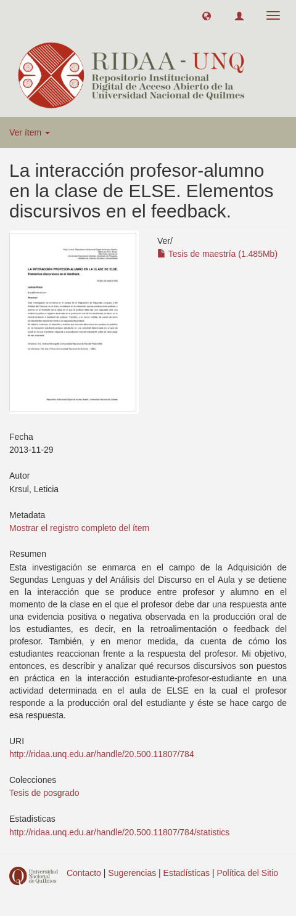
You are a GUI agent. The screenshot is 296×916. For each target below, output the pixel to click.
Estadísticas (186, 873)
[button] (206, 15)
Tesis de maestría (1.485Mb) (217, 254)
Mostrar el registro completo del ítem (79, 528)
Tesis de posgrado (44, 793)
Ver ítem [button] (29, 132)
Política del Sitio (248, 873)
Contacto (84, 873)
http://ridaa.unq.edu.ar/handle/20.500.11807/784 (101, 754)
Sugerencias (132, 873)
